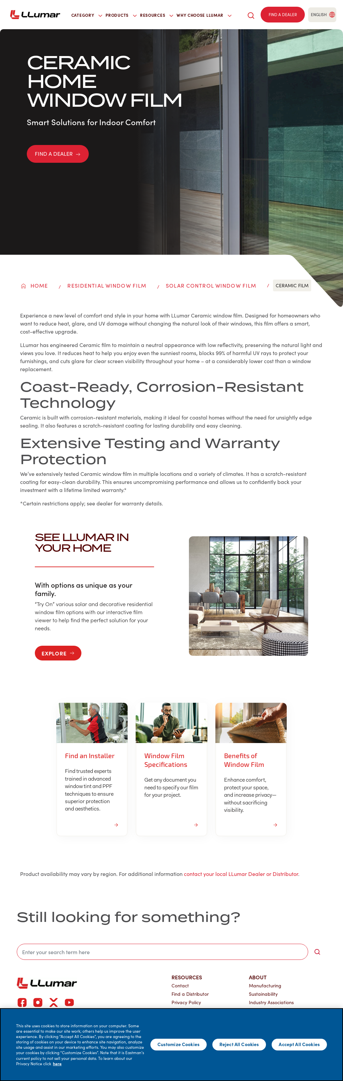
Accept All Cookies (299, 1044)
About (258, 977)
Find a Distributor (190, 994)
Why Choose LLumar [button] (204, 15)
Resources (187, 977)
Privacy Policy (186, 1002)
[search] (251, 14)
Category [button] (86, 15)
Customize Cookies (178, 1044)
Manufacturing (265, 985)
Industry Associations (271, 1002)
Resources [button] (156, 15)
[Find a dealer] (283, 14)
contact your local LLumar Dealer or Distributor (241, 873)
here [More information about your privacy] (57, 1063)
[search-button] (317, 952)
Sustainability (263, 994)
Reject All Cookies (239, 1044)
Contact (180, 985)
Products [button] (121, 15)
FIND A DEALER (58, 153)
